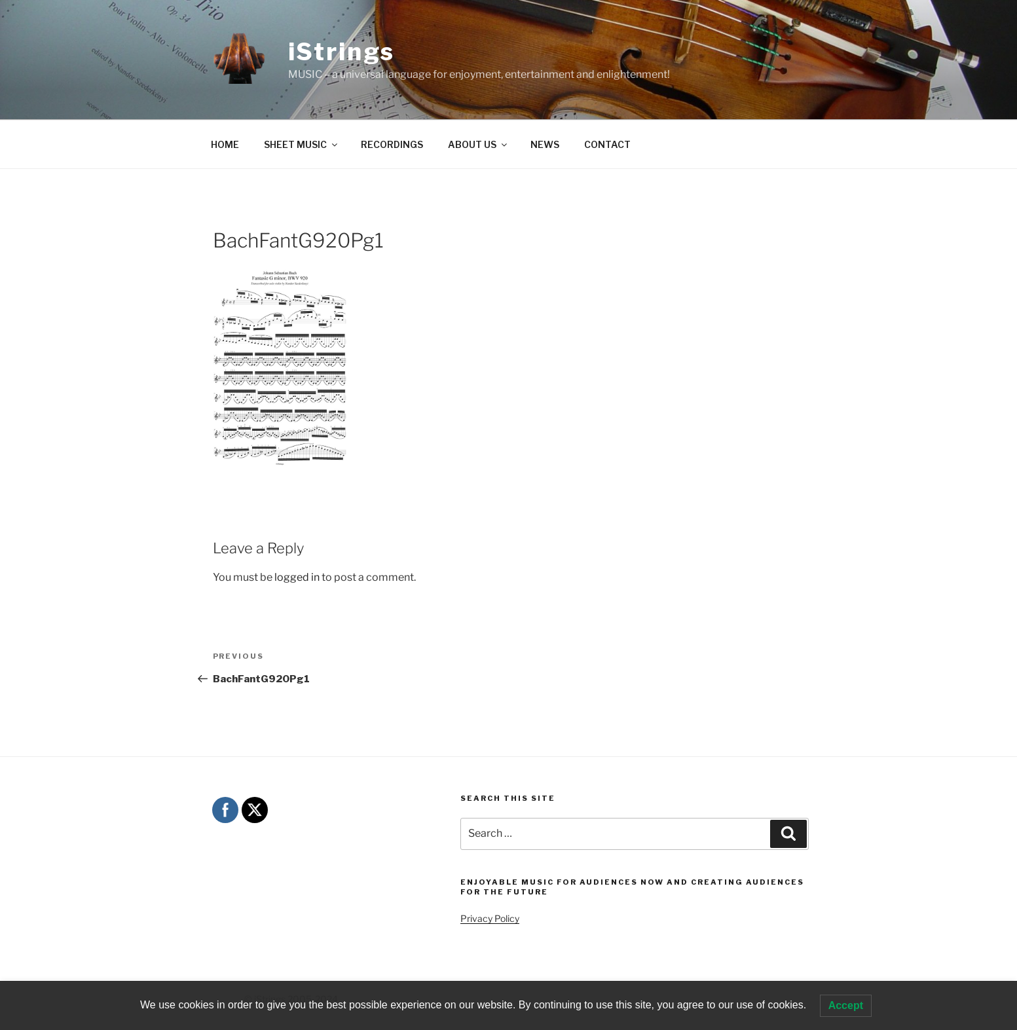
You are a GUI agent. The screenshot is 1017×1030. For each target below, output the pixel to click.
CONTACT (607, 144)
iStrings (341, 51)
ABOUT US (478, 144)
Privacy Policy (489, 918)
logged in (297, 577)
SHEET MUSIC (301, 144)
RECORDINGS (392, 144)
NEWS (544, 144)
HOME (225, 144)
